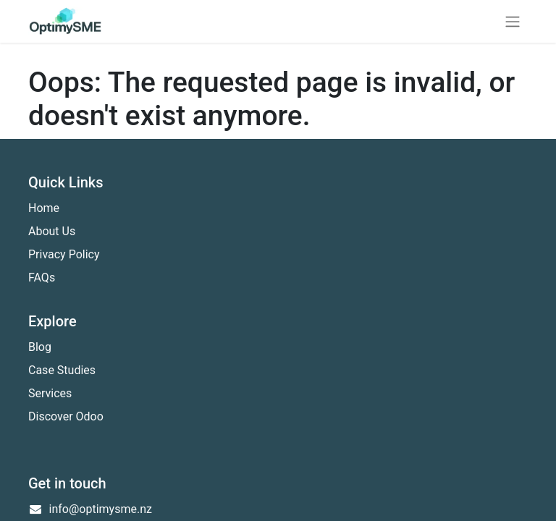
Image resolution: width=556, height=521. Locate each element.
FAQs (41, 277)
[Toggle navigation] (512, 21)
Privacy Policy (64, 254)
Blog (39, 347)
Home (43, 208)
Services (50, 393)
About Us (51, 231)
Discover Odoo (66, 416)
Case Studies (62, 370)
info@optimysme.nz (100, 509)
